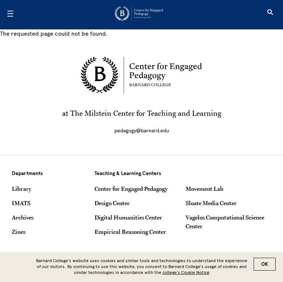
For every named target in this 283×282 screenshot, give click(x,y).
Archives (22, 217)
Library (21, 188)
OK (264, 266)
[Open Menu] (10, 15)
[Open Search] (270, 14)
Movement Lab (204, 188)
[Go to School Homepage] (139, 15)
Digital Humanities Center (128, 217)
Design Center (112, 203)
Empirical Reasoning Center (130, 231)
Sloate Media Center (211, 203)
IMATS (21, 203)
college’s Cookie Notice (185, 274)
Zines (18, 231)
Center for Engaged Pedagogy (131, 188)
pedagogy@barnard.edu (141, 131)
